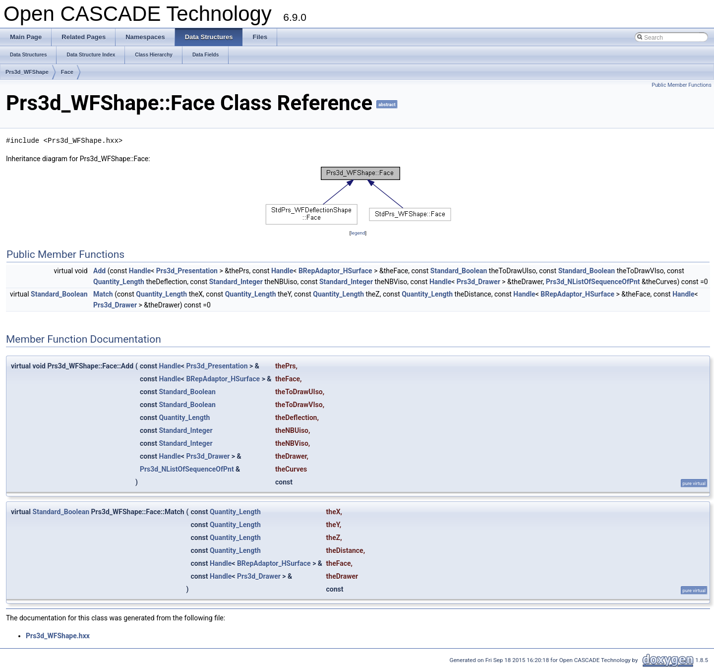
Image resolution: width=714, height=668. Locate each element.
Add (99, 271)
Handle (140, 271)
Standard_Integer (236, 282)
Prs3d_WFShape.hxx (58, 636)
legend (358, 233)
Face (67, 72)
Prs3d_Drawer (478, 282)
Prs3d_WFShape (27, 72)
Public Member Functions (682, 85)
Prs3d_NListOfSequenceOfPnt (593, 282)
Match (103, 294)
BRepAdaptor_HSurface (335, 271)
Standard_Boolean (458, 271)
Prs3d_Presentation (187, 271)
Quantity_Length (118, 282)
